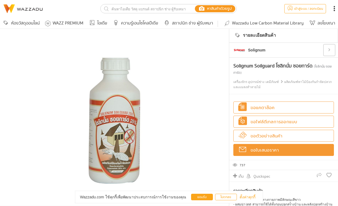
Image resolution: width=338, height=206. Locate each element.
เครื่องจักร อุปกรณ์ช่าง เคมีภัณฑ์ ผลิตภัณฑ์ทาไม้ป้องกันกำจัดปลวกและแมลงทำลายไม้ (282, 84)
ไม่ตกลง (226, 197)
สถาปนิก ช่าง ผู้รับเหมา (187, 23)
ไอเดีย (97, 23)
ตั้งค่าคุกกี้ (247, 197)
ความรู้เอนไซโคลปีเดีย (134, 23)
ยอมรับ (202, 197)
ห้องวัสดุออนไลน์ (21, 23)
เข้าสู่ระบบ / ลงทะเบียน (305, 8)
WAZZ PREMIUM (64, 23)
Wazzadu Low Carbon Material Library (264, 23)
